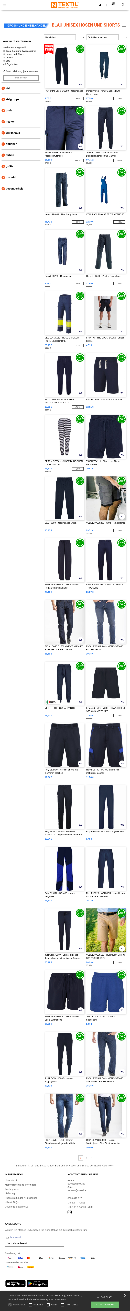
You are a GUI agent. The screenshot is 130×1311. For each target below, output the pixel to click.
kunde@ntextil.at (76, 1183)
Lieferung (10, 1193)
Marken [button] (10, 121)
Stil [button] (8, 88)
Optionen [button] (11, 144)
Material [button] (11, 177)
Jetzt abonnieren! (17, 1243)
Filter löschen (21, 78)
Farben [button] (10, 155)
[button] (100, 4)
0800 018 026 (75, 1198)
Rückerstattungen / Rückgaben (21, 1198)
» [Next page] (91, 1158)
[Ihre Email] (22, 1237)
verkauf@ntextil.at (77, 1190)
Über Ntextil (11, 1180)
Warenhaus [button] (13, 132)
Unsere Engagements (16, 1206)
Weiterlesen (60, 1299)
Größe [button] (9, 166)
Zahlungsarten (12, 1189)
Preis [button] (9, 110)
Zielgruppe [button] (12, 99)
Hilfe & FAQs (11, 1202)
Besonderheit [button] (14, 188)
